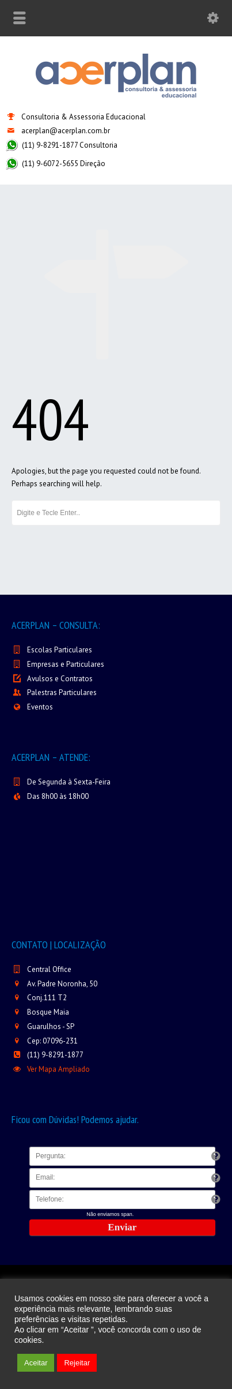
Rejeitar (77, 1362)
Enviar (122, 1227)
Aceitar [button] (35, 1362)
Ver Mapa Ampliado (58, 1069)
